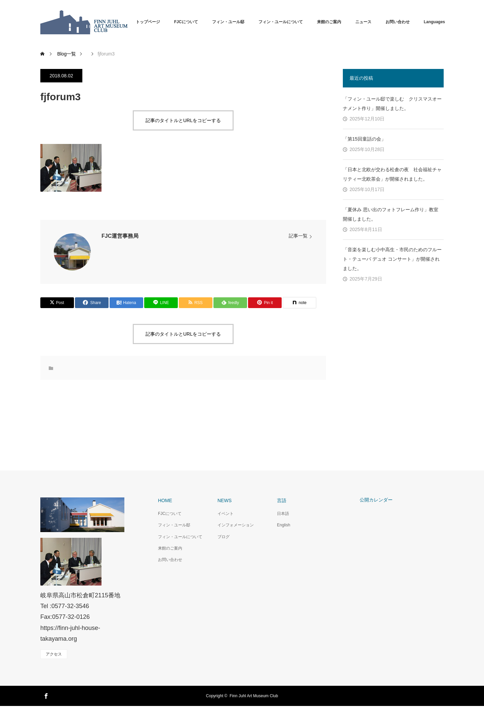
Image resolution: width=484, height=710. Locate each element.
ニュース (363, 22)
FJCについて (186, 22)
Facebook (45, 695)
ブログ (223, 536)
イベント (225, 513)
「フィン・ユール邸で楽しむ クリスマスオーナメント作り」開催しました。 (392, 103)
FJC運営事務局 (120, 236)
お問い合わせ (398, 22)
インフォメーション (235, 525)
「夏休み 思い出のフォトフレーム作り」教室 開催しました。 (390, 214)
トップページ (148, 22)
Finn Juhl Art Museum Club (254, 696)
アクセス (54, 654)
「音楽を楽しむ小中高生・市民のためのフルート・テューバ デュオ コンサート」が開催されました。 (392, 259)
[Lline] (161, 302)
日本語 (283, 513)
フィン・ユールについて (280, 22)
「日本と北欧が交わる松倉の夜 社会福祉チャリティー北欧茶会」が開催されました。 (392, 174)
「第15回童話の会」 (364, 139)
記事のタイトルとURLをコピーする (183, 120)
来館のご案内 (329, 22)
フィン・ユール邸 (228, 22)
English (283, 525)
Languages (434, 22)
